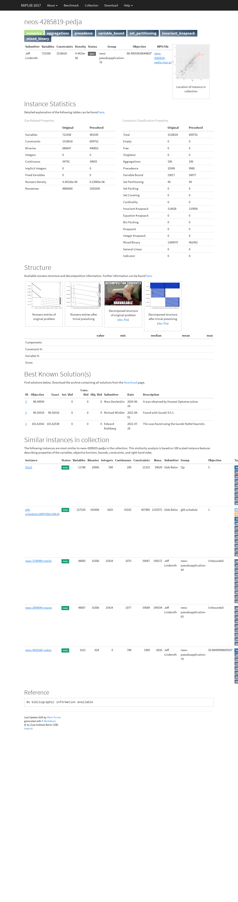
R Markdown (49, 721)
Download (111, 5)
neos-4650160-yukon (38, 650)
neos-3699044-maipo (38, 608)
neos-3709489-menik (38, 561)
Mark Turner (54, 717)
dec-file (123, 320)
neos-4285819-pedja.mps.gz (163, 57)
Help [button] (128, 5)
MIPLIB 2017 (31, 5)
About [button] (52, 5)
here (101, 112)
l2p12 (28, 467)
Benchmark (71, 5)
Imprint (28, 728)
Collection (91, 5)
